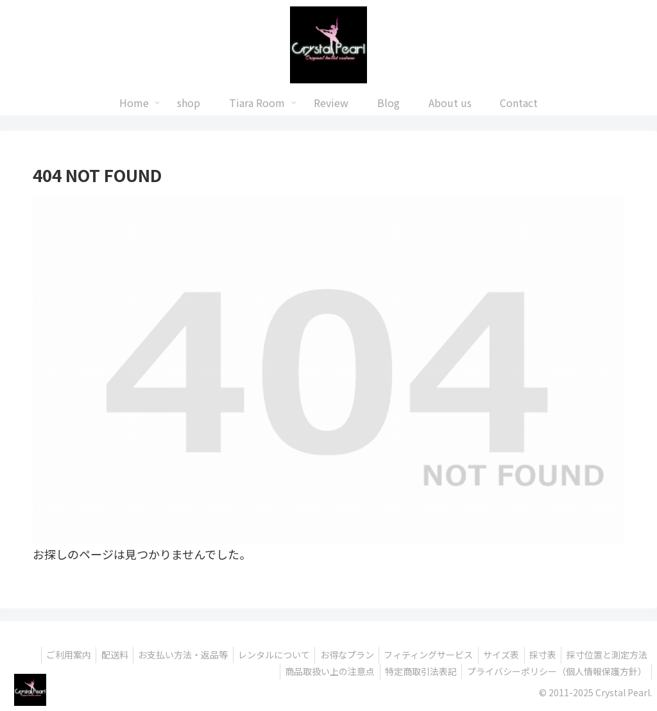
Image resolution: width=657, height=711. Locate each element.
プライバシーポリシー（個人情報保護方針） (555, 671)
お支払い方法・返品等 (161, 654)
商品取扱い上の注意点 (321, 671)
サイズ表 (493, 654)
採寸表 (537, 654)
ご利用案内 (39, 654)
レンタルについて (255, 654)
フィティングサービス (416, 654)
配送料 (89, 654)
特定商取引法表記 (416, 671)
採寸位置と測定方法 (605, 654)
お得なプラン (332, 654)
